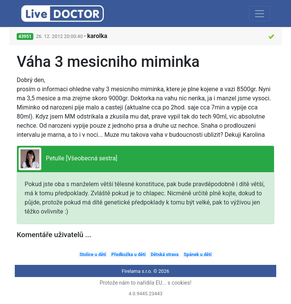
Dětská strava (165, 254)
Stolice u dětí (93, 254)
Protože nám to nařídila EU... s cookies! (145, 283)
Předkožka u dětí (128, 254)
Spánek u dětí (197, 254)
